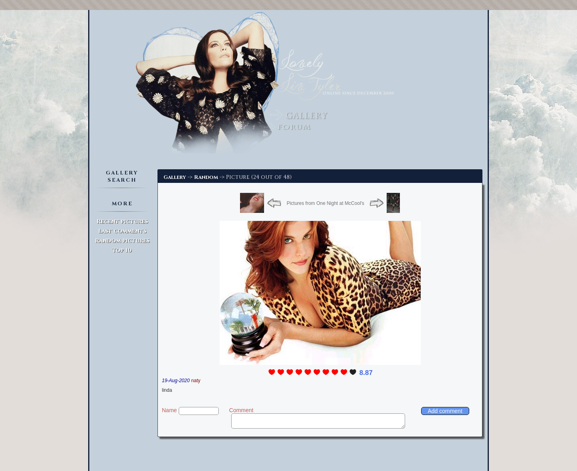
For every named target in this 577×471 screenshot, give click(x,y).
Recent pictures (122, 221)
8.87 (366, 373)
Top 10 (122, 250)
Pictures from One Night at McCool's (325, 203)
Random (206, 177)
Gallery (174, 177)
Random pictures (122, 241)
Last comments (122, 231)
